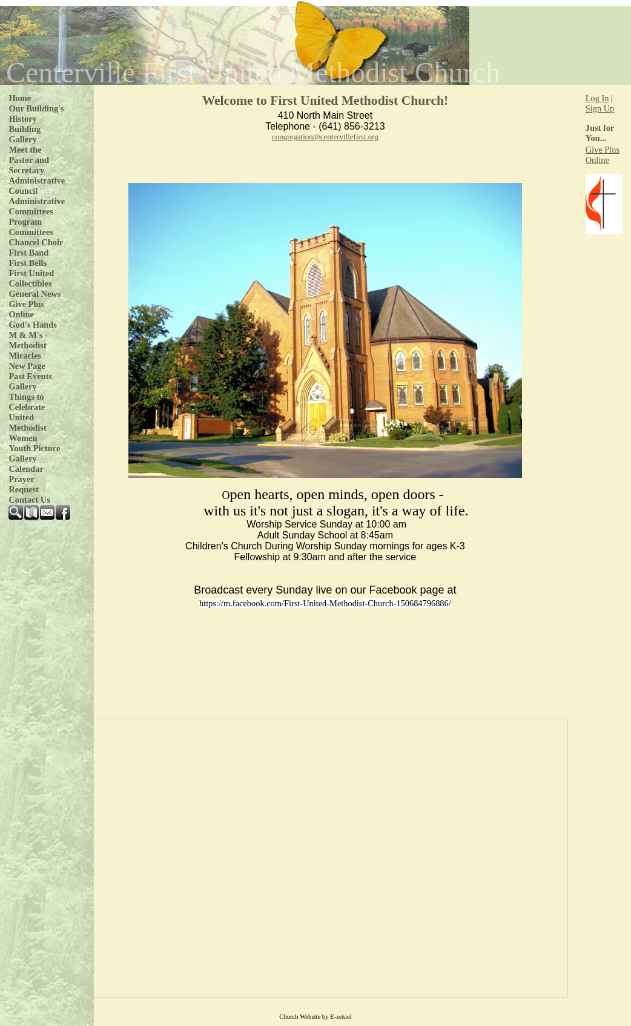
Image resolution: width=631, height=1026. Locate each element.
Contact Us (29, 500)
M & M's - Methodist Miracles (27, 345)
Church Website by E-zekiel (315, 1016)
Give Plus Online (26, 309)
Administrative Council (36, 186)
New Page (26, 366)
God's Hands (32, 324)
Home (19, 98)
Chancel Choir (35, 242)
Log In (597, 98)
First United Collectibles (31, 278)
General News (34, 294)
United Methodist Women (27, 427)
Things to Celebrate (26, 402)
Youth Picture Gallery (34, 453)
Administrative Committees (36, 206)
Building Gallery (24, 134)
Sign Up (600, 108)
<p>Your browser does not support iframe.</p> (325, 858)
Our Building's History (36, 114)
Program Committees (30, 227)
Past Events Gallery (30, 381)
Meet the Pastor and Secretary (28, 160)
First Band (28, 252)
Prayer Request (23, 484)
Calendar (26, 469)
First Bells (27, 263)
